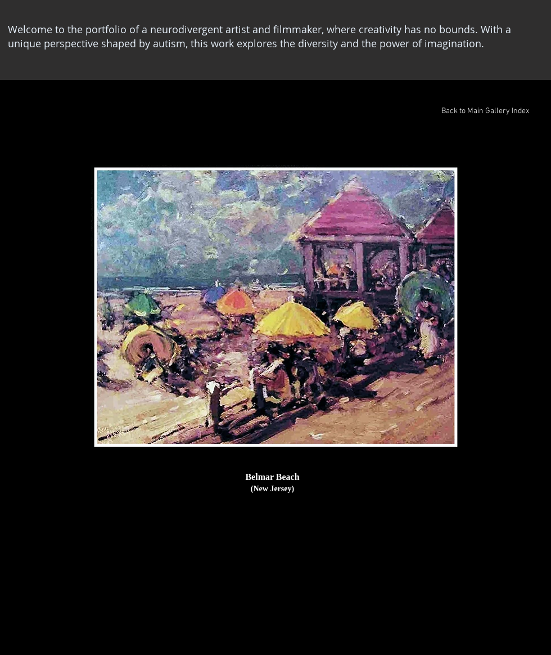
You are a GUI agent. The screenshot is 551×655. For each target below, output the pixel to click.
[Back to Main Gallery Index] (484, 111)
